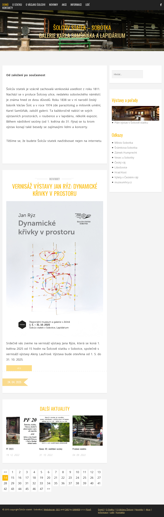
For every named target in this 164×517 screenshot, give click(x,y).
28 (5, 483)
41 (99, 483)
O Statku (110, 509)
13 (99, 472)
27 (99, 477)
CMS (67, 509)
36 (63, 483)
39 (84, 483)
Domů (5, 4)
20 (48, 477)
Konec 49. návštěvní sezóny (50, 448)
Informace (76, 4)
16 (19, 477)
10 (77, 472)
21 (55, 477)
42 (5, 489)
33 (41, 483)
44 (19, 489)
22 (63, 477)
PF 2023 (9, 448)
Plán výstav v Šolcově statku (131, 122)
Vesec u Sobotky (124, 157)
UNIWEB (76, 509)
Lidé (88, 4)
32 (34, 483)
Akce (64, 4)
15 (12, 477)
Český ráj (120, 162)
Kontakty (7, 7)
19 (41, 477)
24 (77, 477)
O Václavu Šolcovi (35, 4)
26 (91, 477)
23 (70, 477)
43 (12, 489)
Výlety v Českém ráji (126, 177)
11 (84, 472)
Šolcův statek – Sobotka (82, 27)
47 (41, 489)
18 (34, 477)
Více (19, 368)
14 (5, 477)
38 (77, 483)
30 (19, 483)
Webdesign (49, 509)
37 (70, 483)
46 (34, 489)
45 (27, 489)
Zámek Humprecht (126, 152)
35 (55, 483)
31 (27, 483)
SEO (58, 509)
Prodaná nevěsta (79, 448)
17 (27, 477)
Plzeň (88, 509)
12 (91, 472)
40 (91, 483)
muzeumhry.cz (123, 182)
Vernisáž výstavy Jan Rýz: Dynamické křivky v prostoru (54, 189)
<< (5, 472)
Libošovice (121, 167)
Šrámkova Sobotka (126, 147)
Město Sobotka (124, 142)
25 (84, 477)
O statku (17, 4)
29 (12, 483)
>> (48, 489)
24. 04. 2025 (14, 382)
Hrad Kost (121, 172)
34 (48, 483)
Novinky (53, 4)
